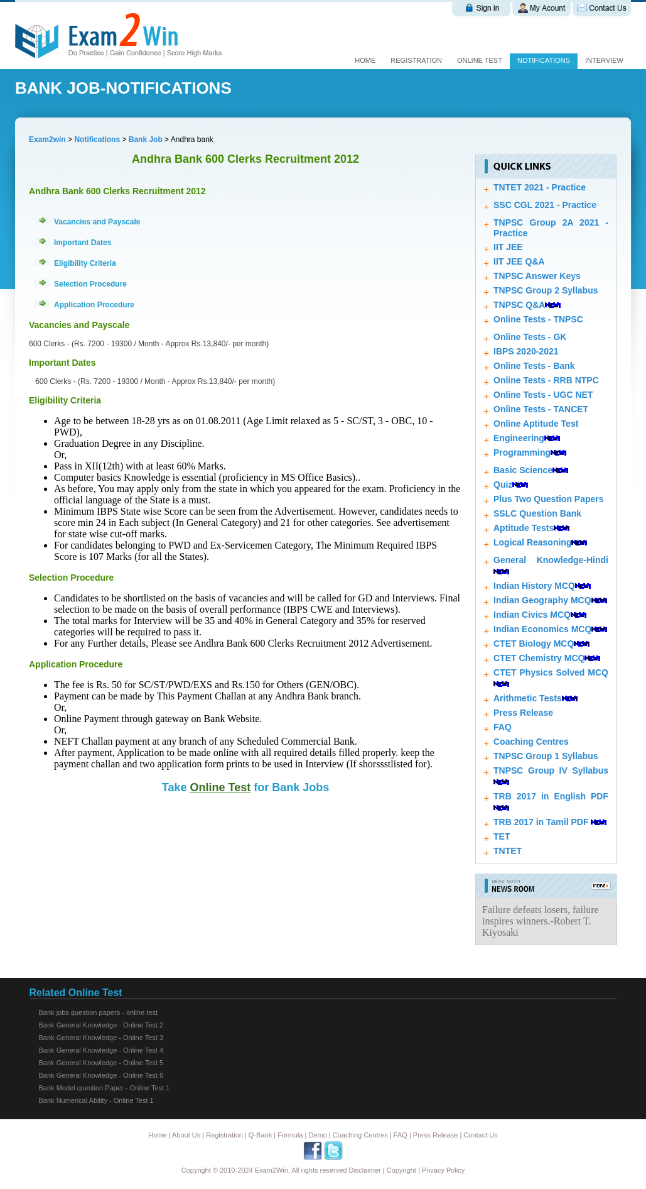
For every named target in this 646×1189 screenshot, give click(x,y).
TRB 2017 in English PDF (550, 796)
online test (479, 60)
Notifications (543, 60)
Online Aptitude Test (535, 424)
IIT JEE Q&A (519, 261)
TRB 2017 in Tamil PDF (540, 822)
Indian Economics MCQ (542, 629)
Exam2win (47, 139)
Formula (290, 1135)
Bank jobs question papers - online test (98, 1012)
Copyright (401, 1170)
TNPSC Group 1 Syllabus (545, 756)
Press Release (523, 713)
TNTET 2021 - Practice (539, 187)
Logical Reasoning (532, 542)
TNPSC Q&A (519, 305)
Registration (416, 60)
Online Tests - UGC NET (543, 395)
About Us (186, 1135)
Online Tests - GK (529, 337)
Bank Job (146, 139)
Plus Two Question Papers (548, 499)
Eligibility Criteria (85, 263)
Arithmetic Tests (527, 698)
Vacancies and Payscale (97, 221)
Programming (522, 452)
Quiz (502, 484)
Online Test (220, 787)
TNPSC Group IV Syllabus (550, 770)
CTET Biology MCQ (533, 643)
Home (365, 60)
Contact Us (480, 1135)
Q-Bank (260, 1135)
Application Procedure (94, 304)
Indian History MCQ (534, 586)
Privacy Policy (443, 1170)
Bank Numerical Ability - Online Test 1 (96, 1100)
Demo (317, 1135)
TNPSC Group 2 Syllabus (545, 290)
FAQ (502, 727)
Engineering (518, 438)
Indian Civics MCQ (532, 615)
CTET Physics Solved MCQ (550, 672)
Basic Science (522, 470)
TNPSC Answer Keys (537, 276)
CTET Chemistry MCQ (538, 658)
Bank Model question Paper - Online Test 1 (104, 1088)
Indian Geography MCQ (542, 600)
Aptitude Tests (523, 528)
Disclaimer (364, 1170)
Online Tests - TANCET (540, 409)
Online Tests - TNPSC (538, 319)
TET (501, 836)
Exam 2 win (120, 35)
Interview (604, 60)
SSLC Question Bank (537, 513)
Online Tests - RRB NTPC (546, 380)
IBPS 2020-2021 (526, 351)
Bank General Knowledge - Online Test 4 (101, 1050)
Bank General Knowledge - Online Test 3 (101, 1037)
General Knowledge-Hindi (550, 560)
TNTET (507, 851)
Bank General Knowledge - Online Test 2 (101, 1025)
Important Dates (82, 242)
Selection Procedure (90, 284)
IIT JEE (508, 247)
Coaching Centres (531, 742)
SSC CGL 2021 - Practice (544, 205)
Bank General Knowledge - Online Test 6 (101, 1075)
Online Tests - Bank (534, 366)
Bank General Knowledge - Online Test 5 (101, 1062)
